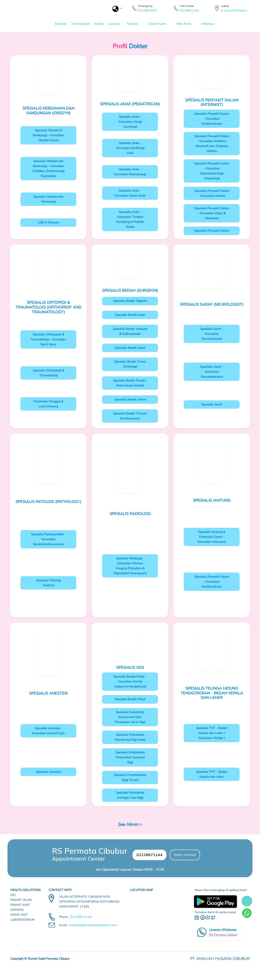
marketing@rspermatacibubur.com (92, 925)
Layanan (114, 24)
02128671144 (189, 10)
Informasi (207, 24)
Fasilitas (132, 24)
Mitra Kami (183, 24)
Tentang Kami (80, 24)
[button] (117, 9)
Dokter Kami (157, 24)
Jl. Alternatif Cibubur (234, 10)
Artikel (99, 24)
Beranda (61, 24)
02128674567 (147, 10)
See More (127, 824)
